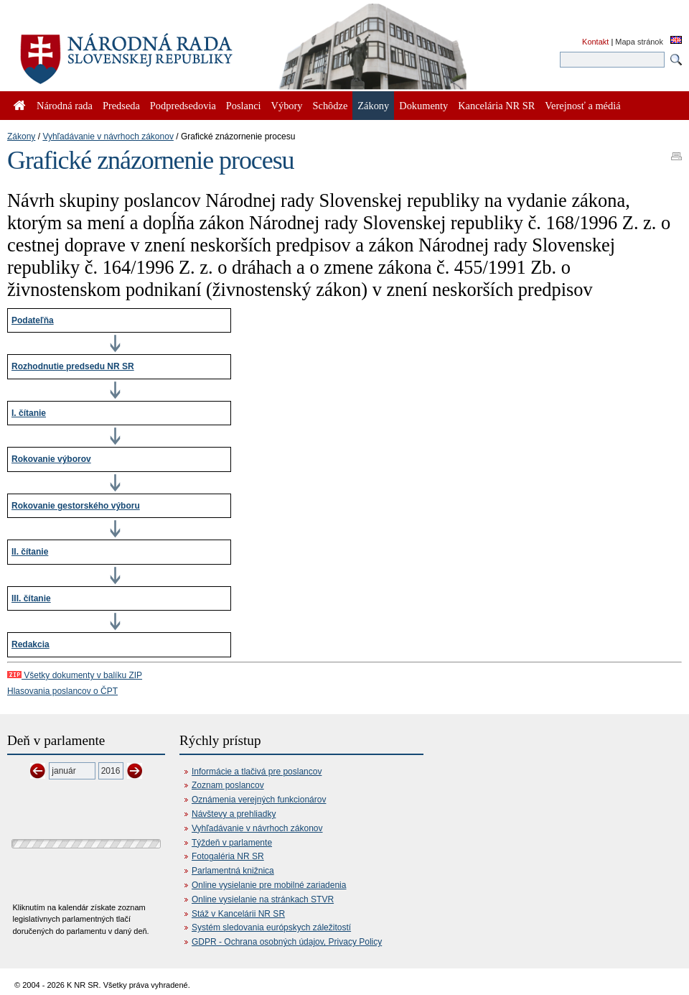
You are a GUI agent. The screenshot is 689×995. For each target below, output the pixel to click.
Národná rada (65, 105)
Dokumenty (423, 105)
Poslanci (243, 105)
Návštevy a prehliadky (234, 814)
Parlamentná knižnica (233, 871)
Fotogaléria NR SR (228, 856)
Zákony (21, 136)
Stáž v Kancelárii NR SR (238, 914)
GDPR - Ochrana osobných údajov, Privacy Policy (287, 942)
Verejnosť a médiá (582, 105)
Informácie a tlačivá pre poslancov (257, 772)
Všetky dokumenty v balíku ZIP (74, 675)
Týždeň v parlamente (232, 843)
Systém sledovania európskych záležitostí (271, 927)
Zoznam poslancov (228, 785)
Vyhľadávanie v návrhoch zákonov (108, 136)
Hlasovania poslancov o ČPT (62, 691)
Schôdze (330, 105)
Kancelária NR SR (496, 105)
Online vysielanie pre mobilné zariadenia (269, 885)
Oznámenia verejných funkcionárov (259, 800)
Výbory (287, 105)
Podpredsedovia (183, 105)
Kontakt (595, 41)
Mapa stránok (639, 41)
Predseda (121, 105)
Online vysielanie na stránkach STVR (263, 899)
